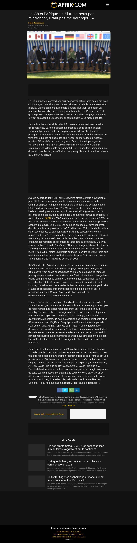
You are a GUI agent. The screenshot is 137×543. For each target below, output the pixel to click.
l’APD (48, 218)
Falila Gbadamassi (36, 23)
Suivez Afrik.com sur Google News (49, 414)
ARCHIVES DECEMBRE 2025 (61, 537)
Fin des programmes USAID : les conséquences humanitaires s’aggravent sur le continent (75, 447)
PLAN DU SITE (75, 532)
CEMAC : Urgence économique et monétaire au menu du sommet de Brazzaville (75, 479)
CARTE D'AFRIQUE (63, 532)
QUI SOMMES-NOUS (61, 534)
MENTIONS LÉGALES (76, 534)
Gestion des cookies (78, 537)
